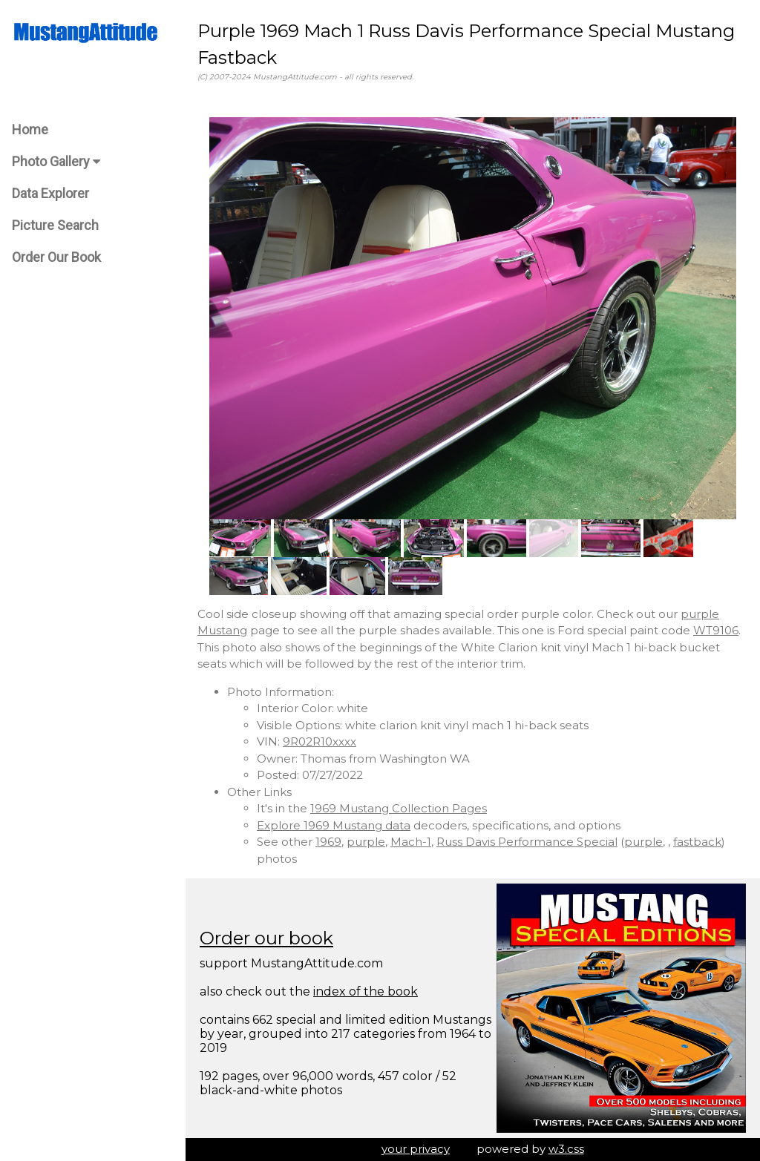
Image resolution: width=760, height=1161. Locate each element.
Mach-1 (410, 842)
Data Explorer (50, 193)
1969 (328, 842)
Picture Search (55, 225)
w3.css (566, 1149)
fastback (697, 842)
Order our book (266, 938)
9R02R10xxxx (319, 741)
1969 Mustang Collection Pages (398, 808)
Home (30, 129)
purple (366, 842)
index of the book (365, 991)
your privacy (415, 1149)
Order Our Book (56, 257)
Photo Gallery (56, 161)
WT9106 (715, 630)
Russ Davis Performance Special (527, 842)
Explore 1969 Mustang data (333, 825)
